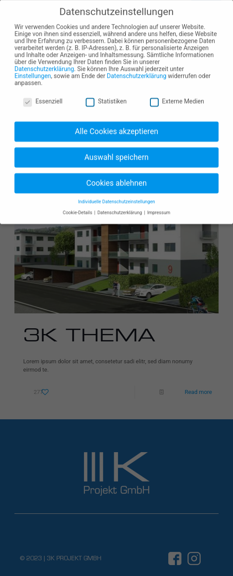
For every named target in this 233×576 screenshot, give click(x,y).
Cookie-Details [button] (78, 207)
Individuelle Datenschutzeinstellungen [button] (116, 197)
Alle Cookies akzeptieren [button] (116, 126)
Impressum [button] (158, 207)
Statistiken (106, 96)
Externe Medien (177, 96)
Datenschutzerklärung (44, 63)
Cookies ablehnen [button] (116, 177)
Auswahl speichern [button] (116, 152)
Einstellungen (32, 70)
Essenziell (43, 96)
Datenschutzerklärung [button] (120, 207)
